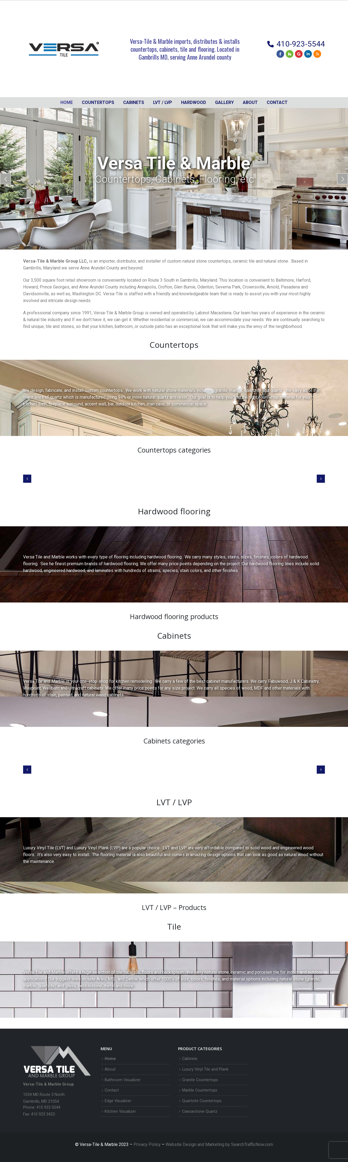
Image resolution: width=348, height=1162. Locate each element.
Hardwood (193, 102)
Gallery (224, 102)
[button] (27, 479)
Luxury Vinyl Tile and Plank (205, 1069)
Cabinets (189, 1058)
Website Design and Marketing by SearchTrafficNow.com (219, 1144)
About (250, 102)
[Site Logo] (64, 49)
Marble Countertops (199, 1090)
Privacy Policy (147, 1144)
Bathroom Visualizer (123, 1080)
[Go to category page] (57, 476)
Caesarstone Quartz (199, 1111)
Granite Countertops (200, 1080)
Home (66, 102)
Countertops (98, 102)
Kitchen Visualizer (120, 1111)
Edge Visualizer (118, 1101)
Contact (277, 102)
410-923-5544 (300, 43)
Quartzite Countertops (202, 1101)
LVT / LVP (162, 102)
